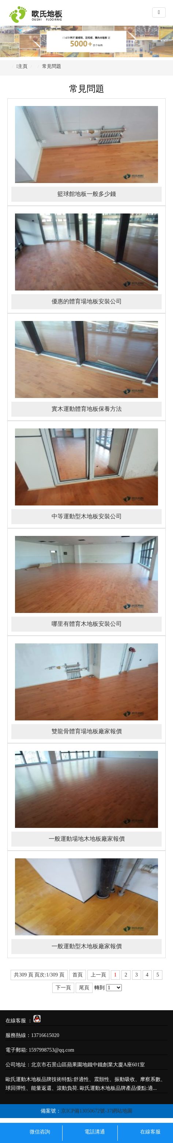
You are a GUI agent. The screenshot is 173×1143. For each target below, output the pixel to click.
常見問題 (51, 66)
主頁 (22, 66)
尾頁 (84, 987)
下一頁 (63, 987)
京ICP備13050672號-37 (86, 1111)
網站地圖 (122, 1111)
